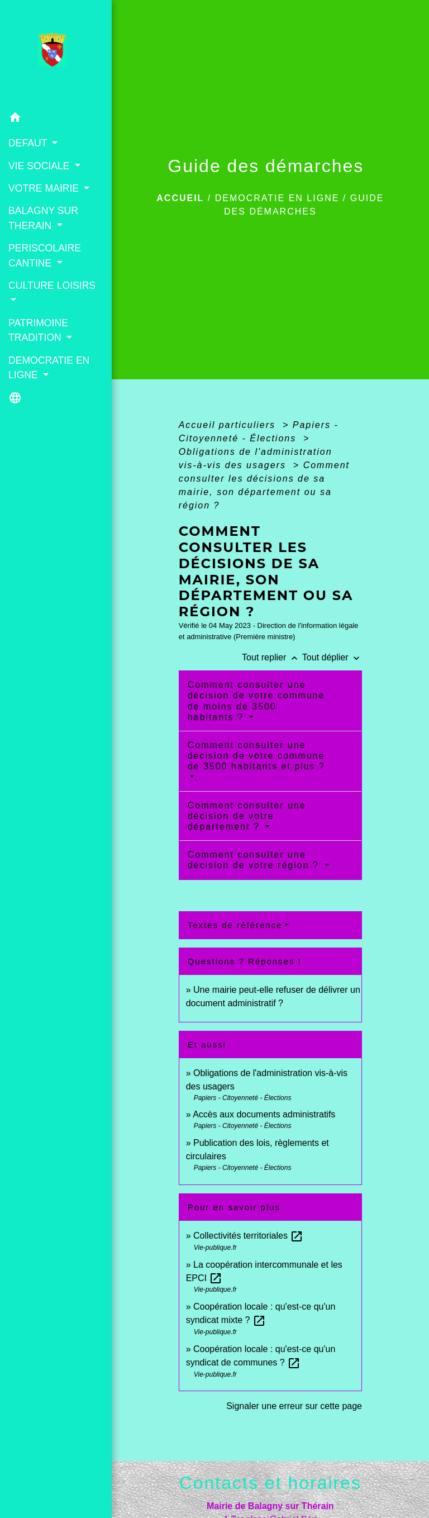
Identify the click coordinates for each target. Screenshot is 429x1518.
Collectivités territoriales (248, 1235)
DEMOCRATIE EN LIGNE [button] (48, 367)
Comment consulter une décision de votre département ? (247, 816)
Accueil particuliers (229, 425)
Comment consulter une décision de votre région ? (255, 860)
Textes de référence (235, 925)
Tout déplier (332, 657)
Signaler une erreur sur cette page (294, 1406)
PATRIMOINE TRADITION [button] (38, 330)
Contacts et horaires (270, 1483)
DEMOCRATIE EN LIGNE (277, 198)
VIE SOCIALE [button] (40, 166)
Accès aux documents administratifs (264, 1114)
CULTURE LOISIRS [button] (52, 285)
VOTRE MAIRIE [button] (45, 188)
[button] (55, 119)
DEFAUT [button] (29, 143)
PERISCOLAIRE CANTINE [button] (44, 255)
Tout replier (272, 657)
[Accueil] (55, 53)
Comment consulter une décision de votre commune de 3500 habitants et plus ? (256, 755)
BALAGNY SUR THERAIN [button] (43, 218)
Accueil (180, 198)
